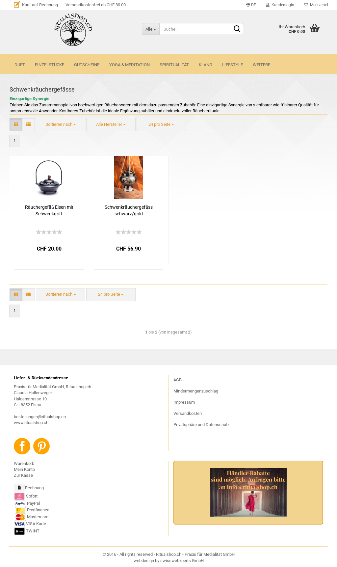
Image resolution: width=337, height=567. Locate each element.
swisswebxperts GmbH (182, 560)
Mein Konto (24, 469)
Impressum (184, 402)
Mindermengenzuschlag (195, 391)
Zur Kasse (23, 475)
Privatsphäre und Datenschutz (201, 424)
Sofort (32, 496)
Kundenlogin (280, 5)
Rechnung (34, 487)
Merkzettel (316, 5)
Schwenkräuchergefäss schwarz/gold (129, 210)
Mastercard (37, 516)
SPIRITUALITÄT (174, 64)
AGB (177, 379)
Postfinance (38, 509)
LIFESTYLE (232, 64)
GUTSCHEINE (86, 64)
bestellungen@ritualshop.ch (40, 416)
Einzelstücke (49, 64)
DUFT (19, 64)
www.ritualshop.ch (31, 422)
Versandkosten (187, 413)
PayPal (27, 503)
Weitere (261, 64)
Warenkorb (24, 463)
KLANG (205, 64)
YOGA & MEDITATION (129, 64)
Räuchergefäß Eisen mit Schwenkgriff (49, 210)
